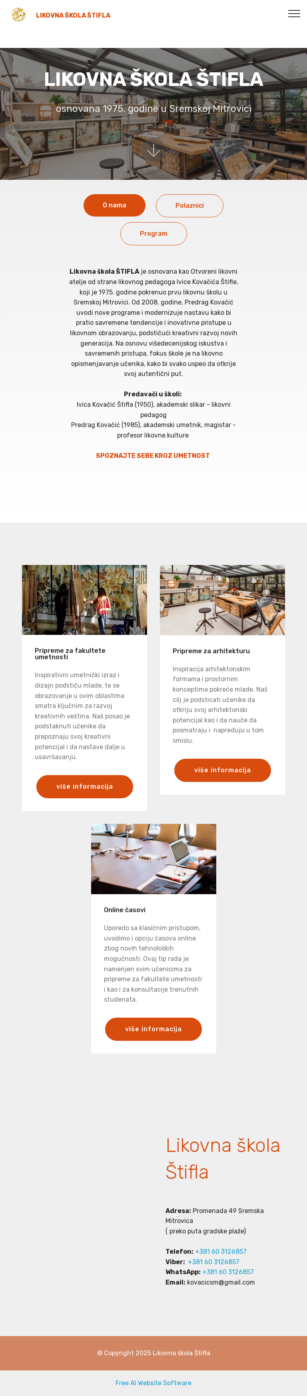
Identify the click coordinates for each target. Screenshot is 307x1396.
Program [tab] (153, 233)
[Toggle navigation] (294, 13)
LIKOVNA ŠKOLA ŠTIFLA (73, 15)
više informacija (84, 786)
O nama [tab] (114, 205)
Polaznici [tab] (189, 205)
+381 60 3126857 (221, 1251)
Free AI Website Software (153, 1383)
